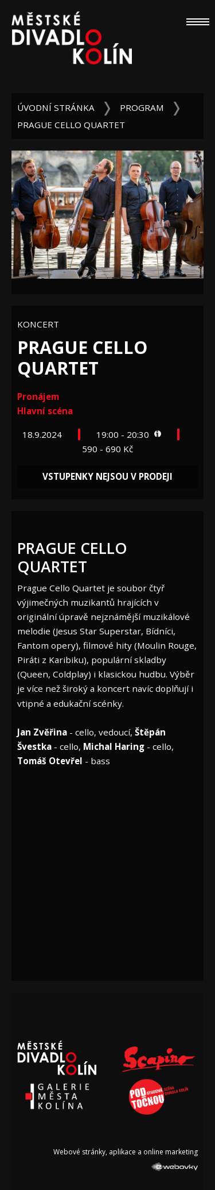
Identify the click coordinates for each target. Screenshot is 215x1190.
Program (142, 107)
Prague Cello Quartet (71, 124)
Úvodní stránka (56, 107)
